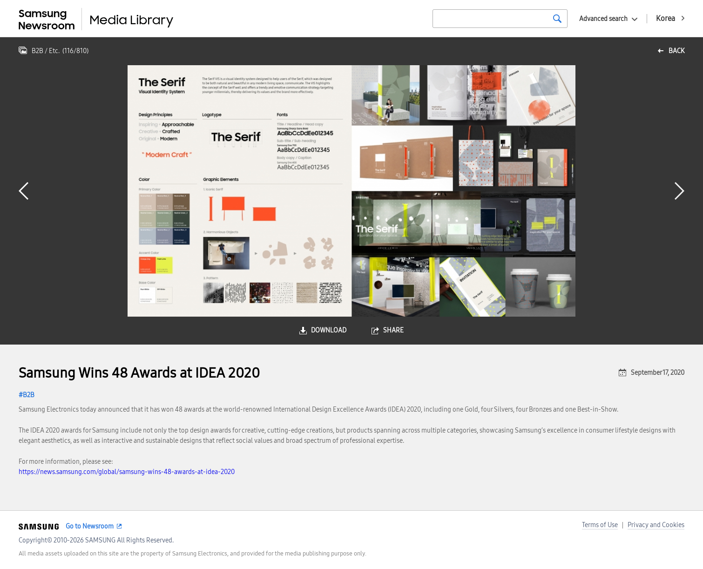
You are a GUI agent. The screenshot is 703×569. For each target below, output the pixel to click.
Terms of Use (600, 525)
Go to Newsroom (90, 526)
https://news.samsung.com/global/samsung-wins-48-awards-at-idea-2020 (127, 472)
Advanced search (603, 19)
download (328, 330)
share (393, 330)
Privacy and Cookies (656, 525)
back (676, 51)
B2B (28, 395)
